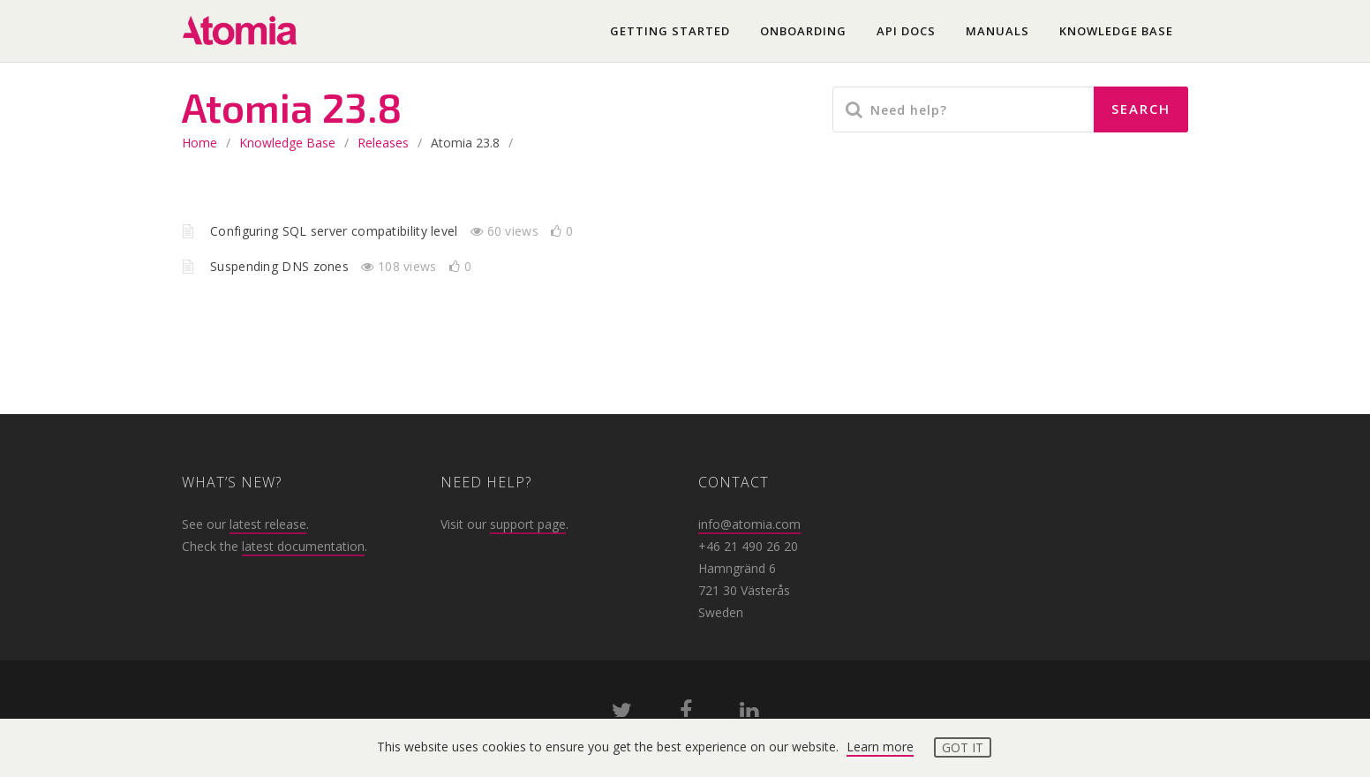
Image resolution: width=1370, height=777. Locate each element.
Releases (383, 142)
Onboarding (803, 31)
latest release (268, 524)
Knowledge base (1116, 31)
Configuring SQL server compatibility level (336, 231)
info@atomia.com (749, 524)
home (199, 142)
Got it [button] (962, 747)
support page (528, 524)
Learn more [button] (880, 746)
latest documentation (303, 546)
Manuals (997, 31)
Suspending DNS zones (281, 266)
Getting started (670, 31)
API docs (906, 31)
